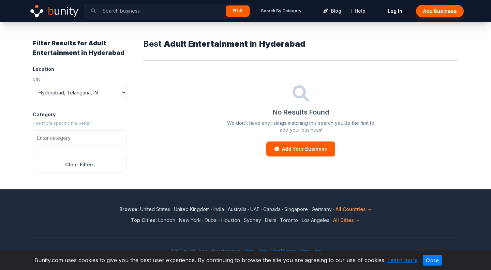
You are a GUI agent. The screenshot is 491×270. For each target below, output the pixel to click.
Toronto (289, 220)
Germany (322, 209)
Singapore (296, 209)
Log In (395, 11)
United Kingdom (192, 209)
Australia (237, 209)
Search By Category (281, 10)
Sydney (252, 220)
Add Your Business (300, 149)
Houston (230, 220)
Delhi (270, 220)
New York (190, 220)
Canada (272, 209)
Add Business (440, 11)
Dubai (211, 220)
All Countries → (354, 209)
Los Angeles (315, 220)
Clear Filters (80, 164)
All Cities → (346, 220)
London (166, 220)
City (37, 79)
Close (432, 260)
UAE (254, 209)
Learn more (402, 260)
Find (238, 10)
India (218, 209)
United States (155, 209)
